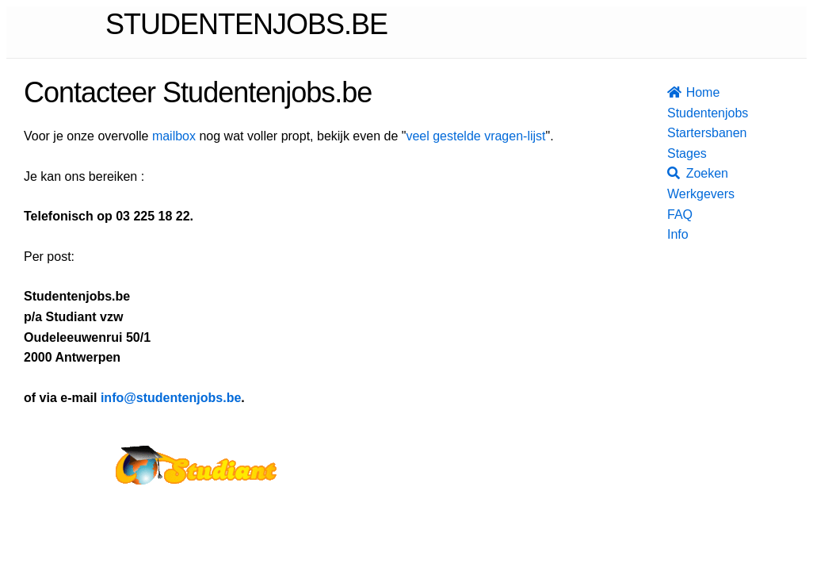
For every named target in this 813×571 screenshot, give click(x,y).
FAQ (675, 214)
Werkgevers (675, 194)
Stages (675, 153)
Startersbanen (675, 133)
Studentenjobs (675, 113)
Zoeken (675, 173)
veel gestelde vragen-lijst (475, 136)
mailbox (174, 136)
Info (675, 234)
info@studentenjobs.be (171, 397)
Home (675, 92)
